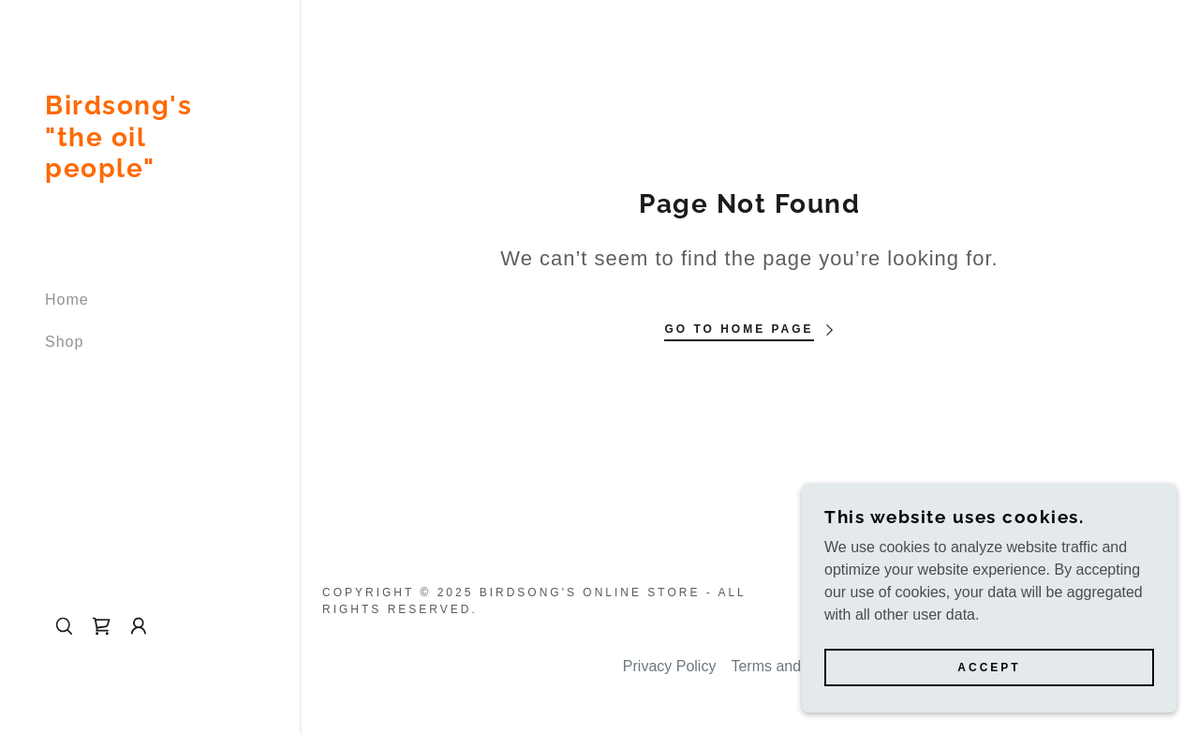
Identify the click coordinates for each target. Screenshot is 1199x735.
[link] (150, 172)
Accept (988, 680)
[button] (138, 626)
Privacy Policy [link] (670, 666)
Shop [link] (64, 342)
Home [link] (67, 300)
